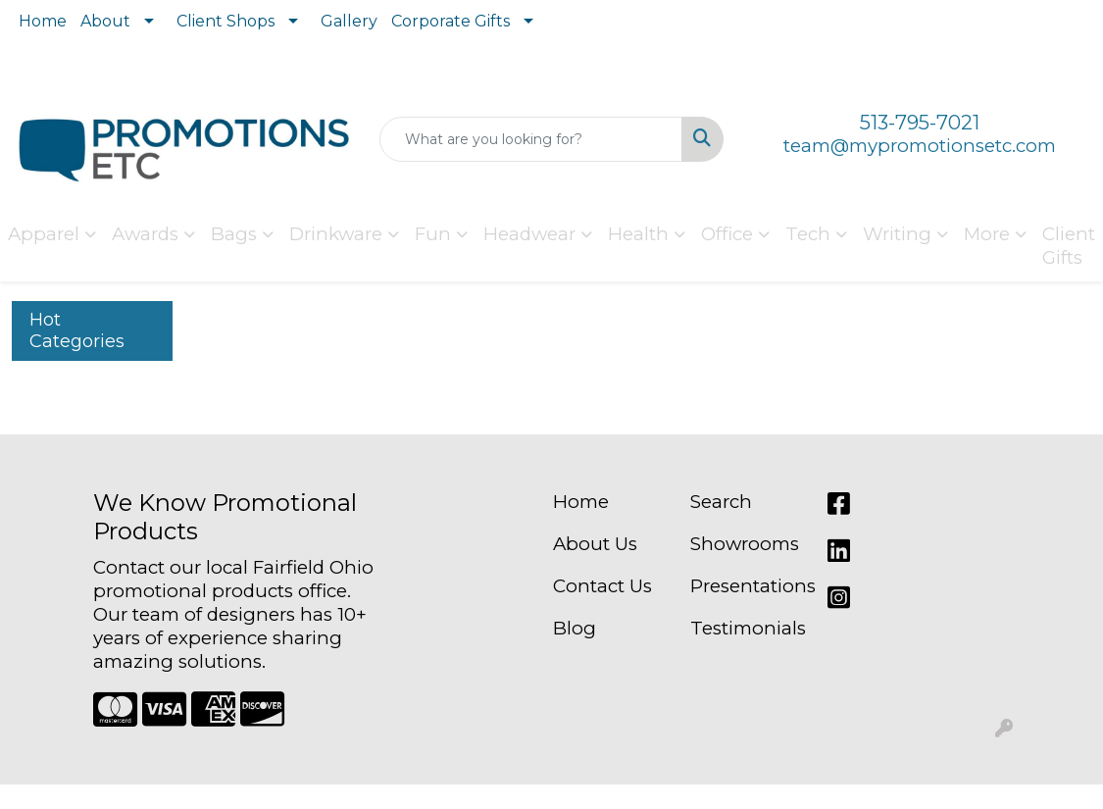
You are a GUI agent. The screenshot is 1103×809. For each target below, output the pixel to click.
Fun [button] (433, 234)
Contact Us (602, 586)
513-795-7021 (919, 122)
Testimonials (747, 628)
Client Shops (225, 21)
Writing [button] (897, 234)
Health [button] (638, 234)
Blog (574, 628)
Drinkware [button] (335, 234)
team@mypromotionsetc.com (919, 145)
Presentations (747, 586)
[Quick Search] (530, 139)
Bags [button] (234, 234)
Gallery (349, 21)
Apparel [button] (43, 234)
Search (721, 501)
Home (43, 21)
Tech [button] (807, 234)
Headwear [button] (529, 234)
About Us (595, 543)
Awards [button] (145, 234)
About (105, 21)
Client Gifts (1068, 246)
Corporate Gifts (450, 21)
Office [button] (727, 234)
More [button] (987, 234)
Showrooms (744, 543)
